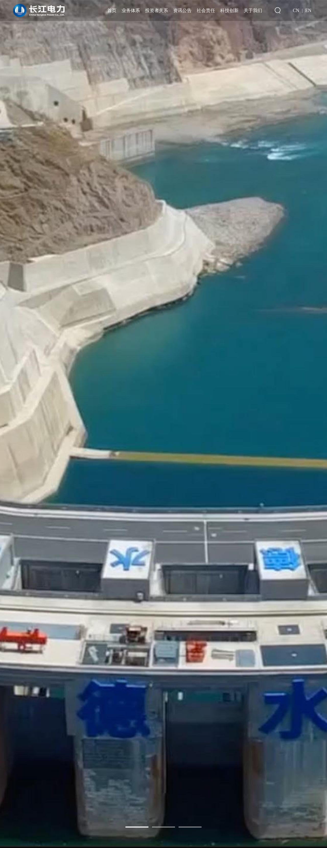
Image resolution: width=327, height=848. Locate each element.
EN (308, 10)
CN (296, 10)
